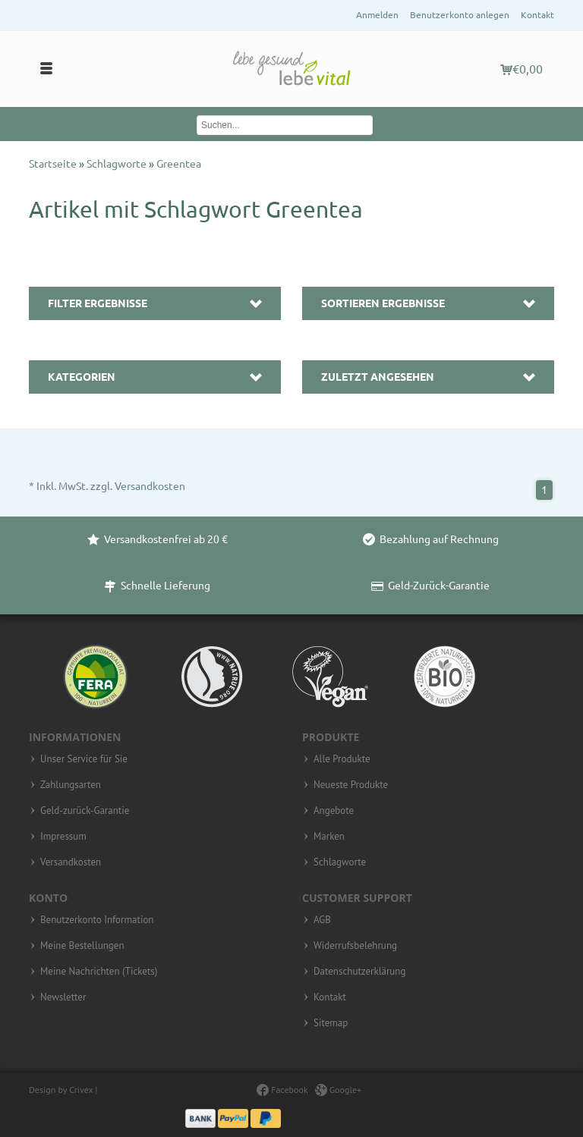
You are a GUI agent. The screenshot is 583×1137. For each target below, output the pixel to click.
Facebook (282, 1089)
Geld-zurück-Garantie (84, 811)
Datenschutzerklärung (359, 971)
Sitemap (331, 1023)
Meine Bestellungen (82, 946)
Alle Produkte (342, 759)
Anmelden (377, 15)
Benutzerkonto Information (96, 920)
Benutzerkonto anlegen (459, 15)
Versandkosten (150, 486)
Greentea (178, 164)
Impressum (63, 836)
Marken (329, 836)
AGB (322, 920)
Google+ (338, 1089)
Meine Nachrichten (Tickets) (98, 971)
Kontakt (537, 15)
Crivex (81, 1089)
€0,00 (521, 69)
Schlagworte (118, 164)
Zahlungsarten (70, 785)
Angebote (334, 811)
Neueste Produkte (351, 785)
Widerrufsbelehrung (355, 946)
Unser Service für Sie (84, 759)
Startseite (54, 164)
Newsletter (63, 997)
